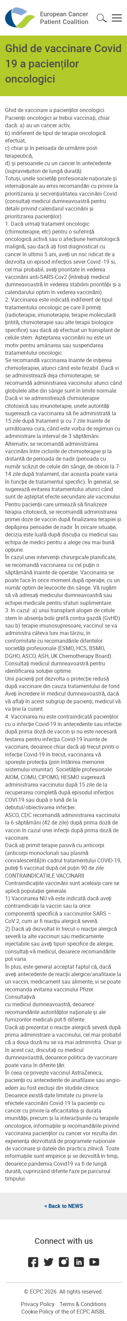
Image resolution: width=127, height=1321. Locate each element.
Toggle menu (117, 18)
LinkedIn (79, 1262)
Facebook (33, 1262)
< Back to (63, 1206)
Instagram (64, 1262)
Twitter (48, 1262)
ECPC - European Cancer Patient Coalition (47, 17)
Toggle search (102, 18)
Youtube (94, 1262)
